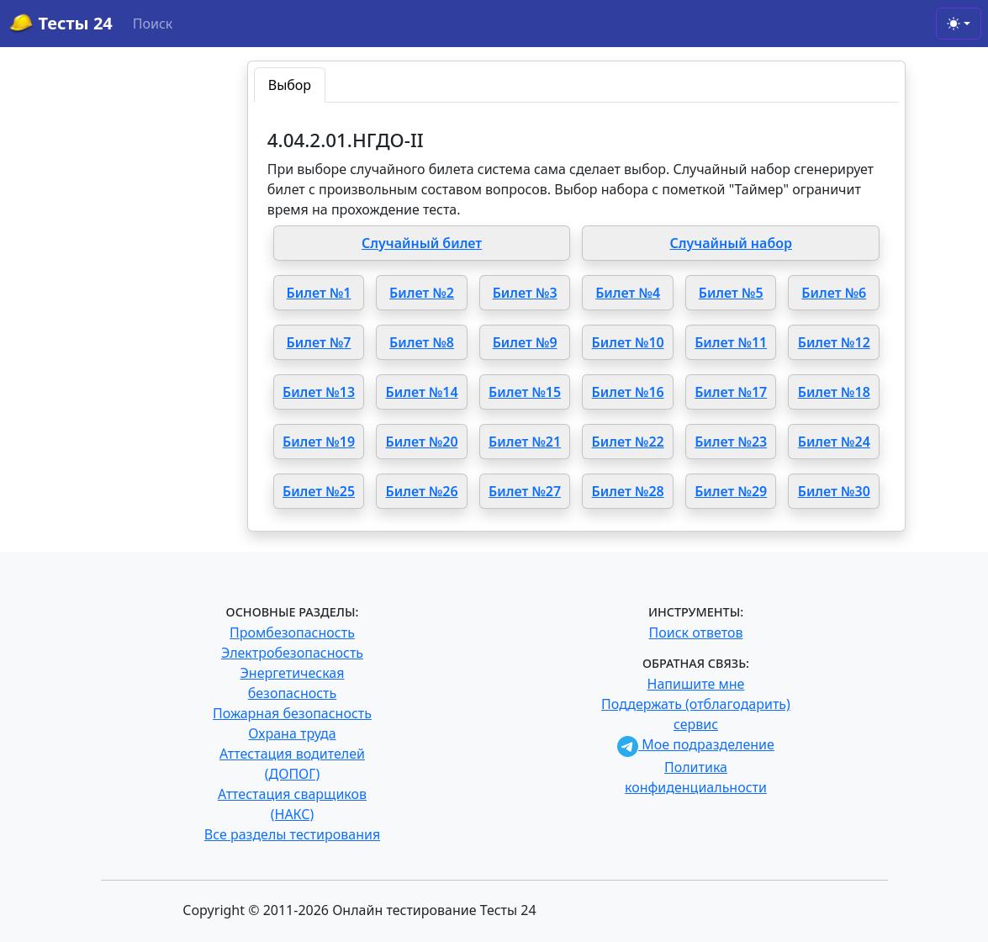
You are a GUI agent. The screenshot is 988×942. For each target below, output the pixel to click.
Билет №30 (834, 491)
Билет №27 (525, 491)
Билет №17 (731, 392)
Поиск (153, 23)
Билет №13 (319, 392)
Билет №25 (319, 491)
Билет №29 (731, 491)
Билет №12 (834, 342)
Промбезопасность (292, 632)
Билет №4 (627, 292)
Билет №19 (319, 441)
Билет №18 (834, 392)
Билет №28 (628, 491)
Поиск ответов (696, 632)
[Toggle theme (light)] (958, 24)
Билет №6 (833, 292)
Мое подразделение (695, 744)
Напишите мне (696, 684)
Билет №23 (731, 441)
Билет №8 (421, 342)
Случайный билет (422, 243)
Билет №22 (628, 441)
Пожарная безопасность (292, 713)
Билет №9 (525, 342)
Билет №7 (319, 342)
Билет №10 (628, 342)
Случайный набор (730, 243)
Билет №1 (319, 292)
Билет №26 (422, 491)
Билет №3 (525, 292)
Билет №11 (731, 342)
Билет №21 (525, 441)
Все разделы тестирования (292, 834)
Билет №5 (731, 292)
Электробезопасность (292, 652)
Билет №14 (422, 392)
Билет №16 (628, 392)
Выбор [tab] (289, 85)
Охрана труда (291, 733)
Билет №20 (422, 441)
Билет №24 (834, 441)
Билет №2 (421, 292)
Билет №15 (525, 392)
